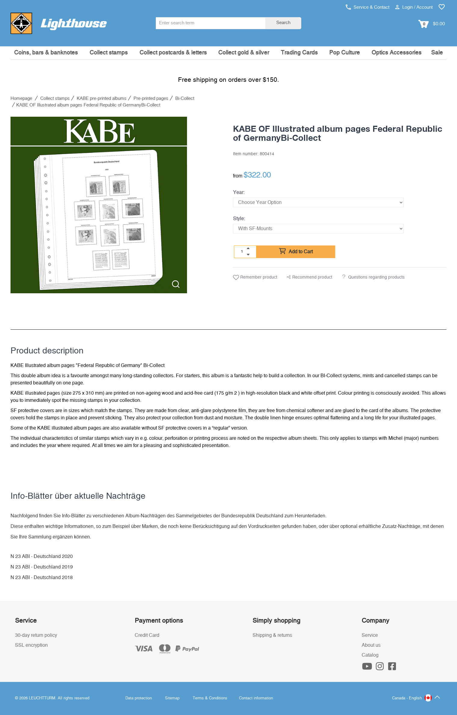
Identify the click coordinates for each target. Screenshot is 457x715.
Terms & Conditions (210, 698)
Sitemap (172, 698)
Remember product (255, 277)
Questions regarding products (376, 277)
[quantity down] (248, 254)
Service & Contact (367, 7)
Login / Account (414, 7)
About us (371, 645)
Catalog (370, 655)
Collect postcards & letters (173, 53)
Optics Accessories (397, 53)
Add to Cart (296, 251)
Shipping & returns (272, 635)
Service (370, 635)
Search (283, 22)
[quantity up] (248, 248)
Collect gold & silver (243, 53)
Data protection (138, 698)
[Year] (318, 202)
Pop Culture (344, 53)
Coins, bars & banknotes (46, 53)
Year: (238, 192)
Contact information (256, 698)
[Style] (318, 228)
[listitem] (99, 205)
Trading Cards (299, 53)
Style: (239, 218)
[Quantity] (242, 251)
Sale (437, 53)
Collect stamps (109, 53)
